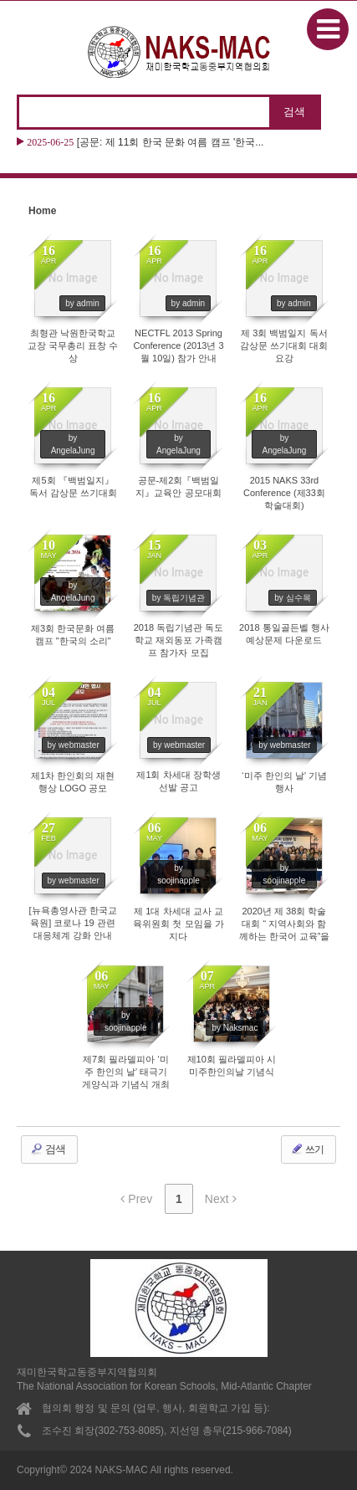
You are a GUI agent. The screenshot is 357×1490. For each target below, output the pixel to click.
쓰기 (307, 1148)
